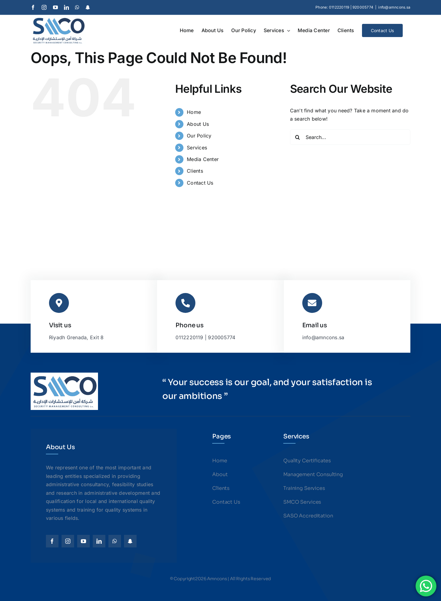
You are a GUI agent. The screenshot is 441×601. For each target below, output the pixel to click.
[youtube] (83, 541)
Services (197, 148)
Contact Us (200, 183)
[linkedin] (99, 541)
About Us (198, 124)
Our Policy (199, 136)
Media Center (203, 159)
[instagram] (68, 541)
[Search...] (350, 137)
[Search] (297, 137)
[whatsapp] (114, 541)
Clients (195, 171)
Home (194, 112)
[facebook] (52, 541)
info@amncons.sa (394, 7)
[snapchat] (130, 541)
